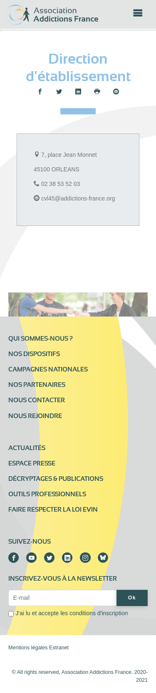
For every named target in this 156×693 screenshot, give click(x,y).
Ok (132, 598)
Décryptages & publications (55, 479)
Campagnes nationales (48, 369)
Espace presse (31, 463)
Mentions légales (28, 648)
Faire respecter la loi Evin (53, 509)
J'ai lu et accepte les (72, 613)
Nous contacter (36, 400)
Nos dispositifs (34, 354)
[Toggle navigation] (137, 15)
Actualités (26, 448)
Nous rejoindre (35, 416)
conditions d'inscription (98, 613)
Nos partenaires (36, 385)
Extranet (59, 648)
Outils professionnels (47, 494)
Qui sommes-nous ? (40, 338)
